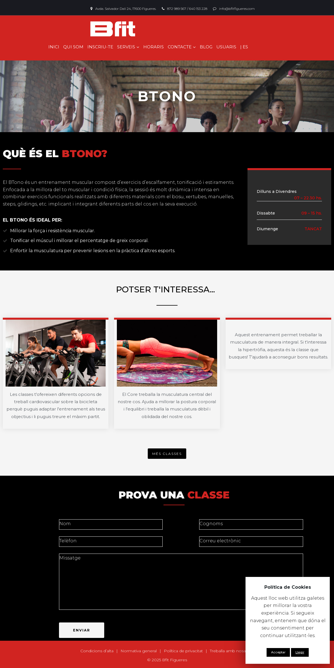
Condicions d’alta (96, 650)
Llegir (300, 652)
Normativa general (139, 650)
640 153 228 (198, 8)
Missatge (181, 582)
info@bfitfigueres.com (237, 8)
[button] (167, 453)
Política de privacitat (183, 650)
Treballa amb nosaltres (232, 650)
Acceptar (278, 652)
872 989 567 (176, 8)
